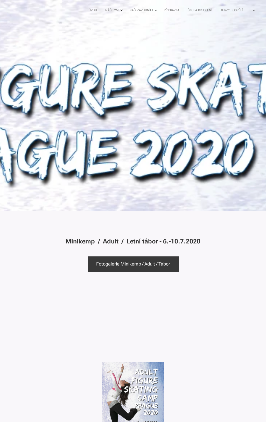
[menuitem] (153, 10)
